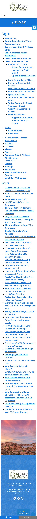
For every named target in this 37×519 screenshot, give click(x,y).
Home (8, 128)
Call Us (9, 517)
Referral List (13, 133)
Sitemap (9, 167)
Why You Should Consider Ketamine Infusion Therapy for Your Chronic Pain (19, 220)
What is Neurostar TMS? (16, 199)
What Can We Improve (15, 178)
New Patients (11, 141)
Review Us (9, 161)
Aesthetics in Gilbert (17, 64)
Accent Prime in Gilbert (22, 67)
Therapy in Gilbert (16, 106)
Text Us (28, 517)
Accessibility (10, 38)
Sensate (8, 164)
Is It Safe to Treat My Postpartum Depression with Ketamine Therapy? (18, 297)
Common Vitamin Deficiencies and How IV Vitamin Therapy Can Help (20, 306)
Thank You (10, 169)
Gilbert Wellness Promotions (18, 58)
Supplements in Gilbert (22, 117)
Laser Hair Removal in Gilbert (21, 89)
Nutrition (9, 143)
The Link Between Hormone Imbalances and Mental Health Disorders (19, 211)
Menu (3, 16)
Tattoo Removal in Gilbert (20, 103)
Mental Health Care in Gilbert (21, 92)
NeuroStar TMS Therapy (16, 138)
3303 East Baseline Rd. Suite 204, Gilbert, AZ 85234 (19, 485)
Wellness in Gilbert (16, 115)
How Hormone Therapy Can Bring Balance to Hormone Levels (18, 320)
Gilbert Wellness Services (16, 61)
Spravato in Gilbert (16, 94)
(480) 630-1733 (12, 483)
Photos (8, 149)
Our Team (9, 146)
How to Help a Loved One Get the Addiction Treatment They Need (19, 386)
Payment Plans (15, 130)
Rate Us (8, 152)
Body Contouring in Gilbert (20, 80)
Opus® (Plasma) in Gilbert (23, 76)
